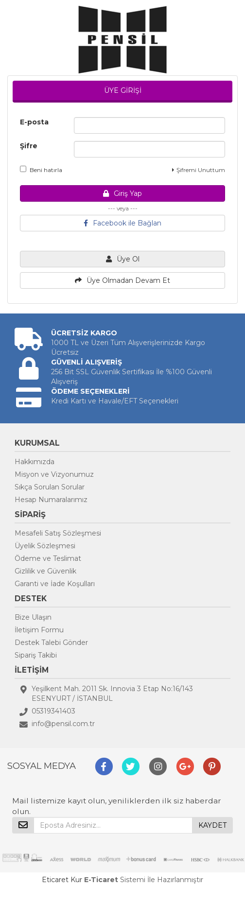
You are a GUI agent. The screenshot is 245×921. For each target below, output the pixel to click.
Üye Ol (123, 259)
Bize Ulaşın (33, 617)
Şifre (28, 145)
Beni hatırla (41, 170)
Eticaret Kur (62, 879)
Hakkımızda (34, 461)
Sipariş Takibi (36, 655)
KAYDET (212, 825)
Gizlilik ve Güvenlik (45, 571)
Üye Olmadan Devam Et (122, 280)
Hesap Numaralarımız (51, 499)
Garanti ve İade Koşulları (55, 583)
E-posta (34, 122)
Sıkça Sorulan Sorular (50, 487)
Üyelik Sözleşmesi (45, 545)
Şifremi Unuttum (198, 170)
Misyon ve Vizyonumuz (54, 474)
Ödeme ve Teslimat (48, 558)
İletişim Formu (39, 630)
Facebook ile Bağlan (122, 223)
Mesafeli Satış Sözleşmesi (58, 533)
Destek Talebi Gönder (51, 642)
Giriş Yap (122, 193)
